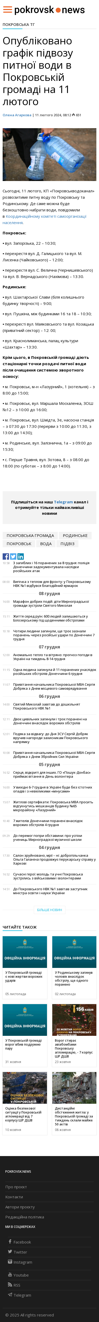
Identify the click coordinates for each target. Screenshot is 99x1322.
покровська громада (30, 535)
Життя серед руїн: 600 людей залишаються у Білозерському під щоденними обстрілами (50, 618)
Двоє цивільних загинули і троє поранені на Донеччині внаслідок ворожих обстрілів (50, 721)
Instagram (20, 1262)
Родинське (75, 535)
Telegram (63, 501)
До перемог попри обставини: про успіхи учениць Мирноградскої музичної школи (47, 838)
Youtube (18, 1275)
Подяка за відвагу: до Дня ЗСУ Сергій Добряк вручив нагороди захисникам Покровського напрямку (50, 738)
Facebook (19, 1242)
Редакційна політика (24, 1216)
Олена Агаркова (17, 115)
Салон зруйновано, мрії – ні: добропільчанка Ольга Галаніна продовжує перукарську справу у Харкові (54, 859)
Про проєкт (16, 1186)
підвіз (67, 543)
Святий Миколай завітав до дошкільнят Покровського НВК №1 (46, 706)
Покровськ (19, 543)
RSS (14, 1285)
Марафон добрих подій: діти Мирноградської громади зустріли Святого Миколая (51, 603)
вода (45, 543)
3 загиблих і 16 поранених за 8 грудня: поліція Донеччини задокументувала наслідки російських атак (51, 567)
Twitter (17, 1252)
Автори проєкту (20, 1206)
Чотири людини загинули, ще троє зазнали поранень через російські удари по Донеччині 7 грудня (54, 635)
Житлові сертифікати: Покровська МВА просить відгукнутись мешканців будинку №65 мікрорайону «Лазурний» (53, 806)
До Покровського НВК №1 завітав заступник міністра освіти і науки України (50, 891)
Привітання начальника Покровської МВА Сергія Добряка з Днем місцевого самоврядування (54, 686)
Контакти (14, 1196)
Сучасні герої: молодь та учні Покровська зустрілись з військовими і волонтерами (48, 876)
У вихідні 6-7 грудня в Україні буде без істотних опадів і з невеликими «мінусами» (52, 789)
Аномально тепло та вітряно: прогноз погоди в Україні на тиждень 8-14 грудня (52, 657)
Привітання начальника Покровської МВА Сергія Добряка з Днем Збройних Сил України (54, 755)
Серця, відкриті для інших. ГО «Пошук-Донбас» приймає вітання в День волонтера (52, 774)
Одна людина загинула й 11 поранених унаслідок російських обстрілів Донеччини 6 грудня (54, 672)
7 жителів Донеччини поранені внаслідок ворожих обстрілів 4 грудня (48, 823)
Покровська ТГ (19, 24)
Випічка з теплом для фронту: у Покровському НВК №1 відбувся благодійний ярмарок (52, 584)
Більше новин (49, 910)
